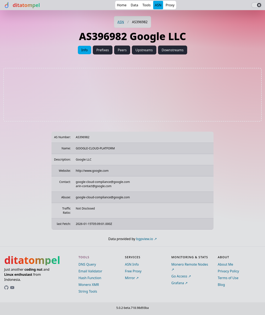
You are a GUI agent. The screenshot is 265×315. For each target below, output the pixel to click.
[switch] (256, 5)
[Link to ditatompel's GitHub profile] (6, 287)
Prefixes (102, 50)
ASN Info (132, 264)
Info (84, 50)
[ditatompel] (21, 5)
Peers (122, 50)
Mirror (130, 278)
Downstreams (173, 50)
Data (134, 5)
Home (122, 5)
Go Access (179, 276)
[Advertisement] (132, 94)
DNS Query (87, 264)
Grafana (177, 283)
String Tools (87, 291)
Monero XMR (88, 284)
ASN (158, 5)
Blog (221, 284)
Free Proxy (133, 271)
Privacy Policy (228, 271)
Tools (146, 5)
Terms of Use (228, 278)
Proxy (170, 5)
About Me (225, 264)
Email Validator (90, 271)
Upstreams (144, 50)
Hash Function (89, 278)
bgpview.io (144, 239)
